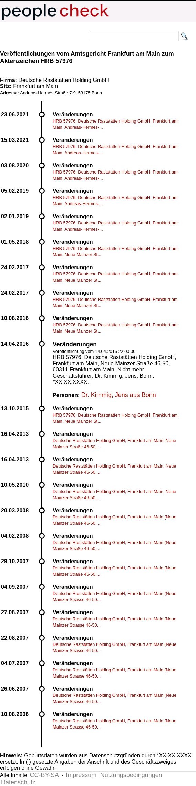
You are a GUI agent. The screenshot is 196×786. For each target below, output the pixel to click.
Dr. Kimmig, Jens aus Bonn (118, 394)
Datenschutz (18, 782)
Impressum (81, 775)
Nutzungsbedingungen (131, 775)
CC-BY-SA (44, 775)
